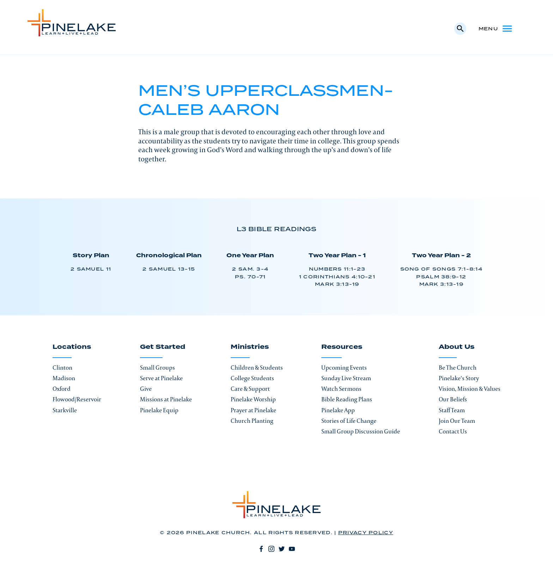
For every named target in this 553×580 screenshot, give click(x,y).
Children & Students (257, 367)
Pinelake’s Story (459, 378)
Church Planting (252, 421)
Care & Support (250, 389)
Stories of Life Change (348, 421)
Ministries (250, 347)
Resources (341, 347)
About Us (456, 347)
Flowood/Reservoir (77, 399)
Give (146, 389)
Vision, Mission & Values (469, 389)
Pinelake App (338, 410)
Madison (64, 378)
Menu (496, 29)
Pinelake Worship (253, 399)
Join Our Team (457, 421)
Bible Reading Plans (346, 399)
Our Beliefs (453, 399)
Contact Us (453, 431)
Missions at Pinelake (166, 399)
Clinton (62, 367)
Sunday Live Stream (346, 378)
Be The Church (457, 367)
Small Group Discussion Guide (360, 431)
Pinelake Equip (159, 410)
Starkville (65, 410)
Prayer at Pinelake (253, 410)
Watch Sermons (341, 389)
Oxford (62, 389)
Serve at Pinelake (161, 378)
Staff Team (452, 410)
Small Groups (157, 367)
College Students (252, 378)
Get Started (162, 347)
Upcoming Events (344, 367)
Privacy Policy (365, 532)
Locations (72, 347)
